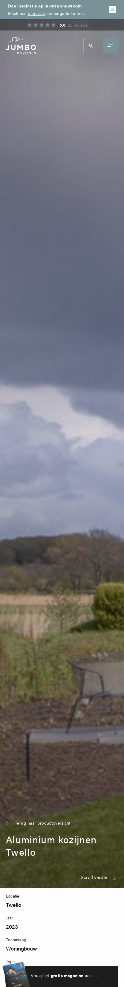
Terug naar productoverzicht (43, 823)
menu (110, 45)
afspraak (36, 13)
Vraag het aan (61, 975)
